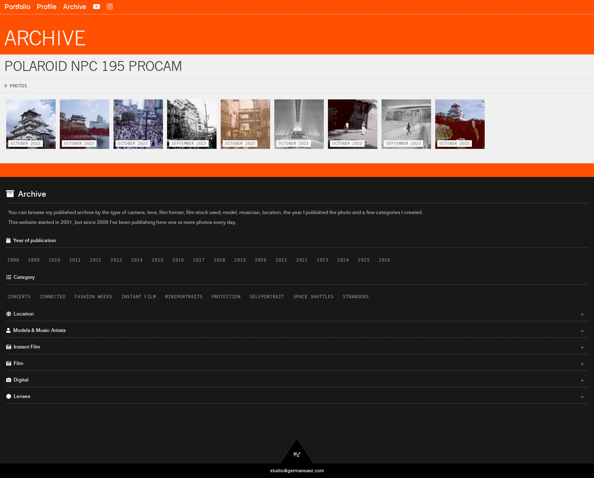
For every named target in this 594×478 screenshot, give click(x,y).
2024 (343, 260)
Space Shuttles (313, 296)
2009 (34, 260)
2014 (137, 260)
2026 (384, 260)
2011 (75, 260)
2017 (199, 260)
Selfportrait (267, 296)
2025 (364, 260)
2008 (13, 260)
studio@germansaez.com (297, 470)
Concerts (19, 296)
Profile (47, 7)
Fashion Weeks (93, 296)
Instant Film (138, 296)
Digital (295, 380)
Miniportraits (184, 296)
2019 (240, 260)
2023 (322, 260)
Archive (74, 7)
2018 (219, 260)
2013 (116, 260)
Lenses (295, 396)
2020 (260, 260)
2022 (302, 260)
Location (295, 314)
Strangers (356, 296)
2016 (178, 260)
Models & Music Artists (295, 330)
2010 (54, 260)
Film (295, 363)
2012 (95, 260)
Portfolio (17, 7)
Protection (226, 296)
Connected (53, 296)
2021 (281, 260)
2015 (157, 260)
